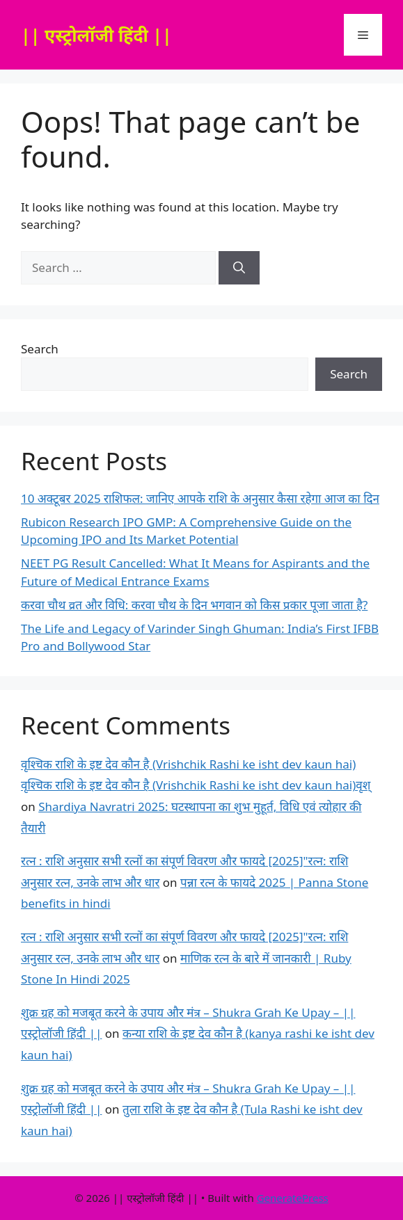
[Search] (239, 267)
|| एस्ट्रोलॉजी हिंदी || (96, 35)
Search (39, 349)
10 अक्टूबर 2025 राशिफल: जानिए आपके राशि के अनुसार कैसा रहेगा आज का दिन (200, 498)
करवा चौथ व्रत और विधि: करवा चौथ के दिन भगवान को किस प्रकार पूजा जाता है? (194, 605)
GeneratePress (293, 1198)
